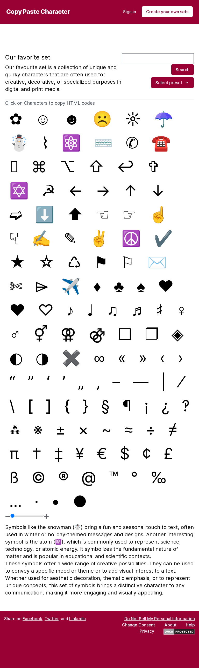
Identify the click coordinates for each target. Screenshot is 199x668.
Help (190, 624)
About (170, 624)
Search (182, 69)
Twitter (52, 618)
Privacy (147, 631)
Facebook (32, 618)
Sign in (129, 11)
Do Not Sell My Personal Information (159, 618)
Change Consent (138, 624)
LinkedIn (77, 618)
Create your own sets (167, 11)
